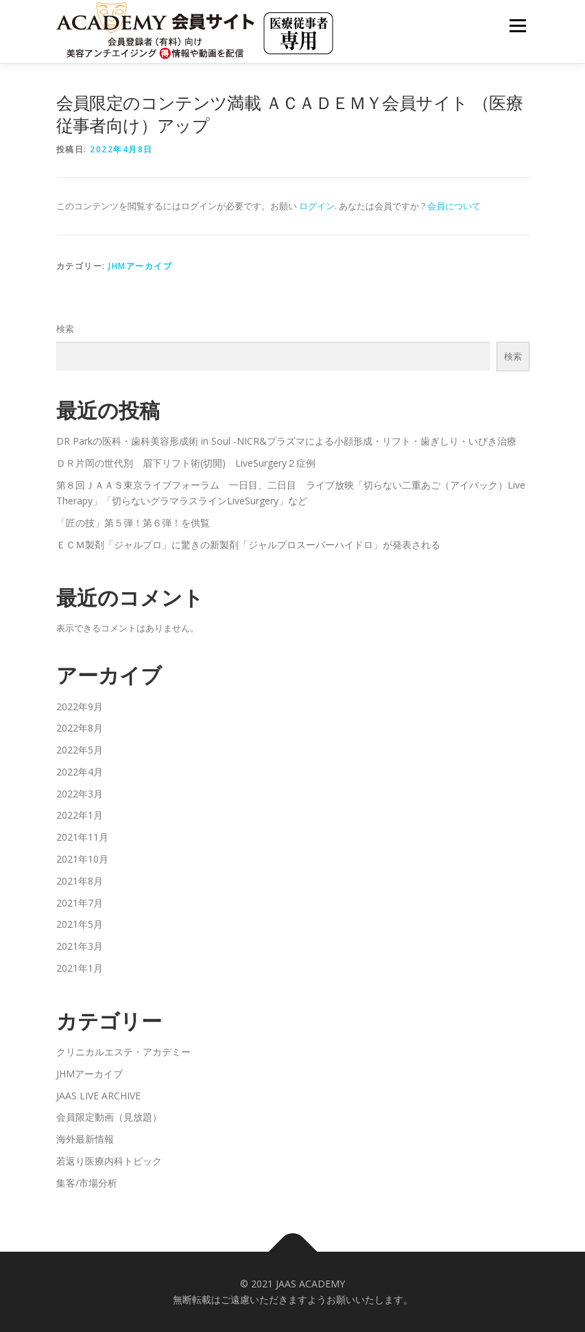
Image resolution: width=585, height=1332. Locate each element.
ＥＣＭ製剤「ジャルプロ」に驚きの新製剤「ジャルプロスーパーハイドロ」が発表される (248, 544)
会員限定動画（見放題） (109, 1116)
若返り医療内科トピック (109, 1160)
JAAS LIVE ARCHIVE (98, 1095)
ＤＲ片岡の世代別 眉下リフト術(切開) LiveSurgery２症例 (185, 462)
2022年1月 (79, 814)
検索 (65, 329)
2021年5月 (79, 924)
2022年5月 (79, 749)
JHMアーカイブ (140, 266)
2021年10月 (82, 858)
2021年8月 (79, 880)
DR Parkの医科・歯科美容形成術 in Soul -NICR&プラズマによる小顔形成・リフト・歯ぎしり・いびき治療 (286, 440)
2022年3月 (79, 793)
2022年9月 (79, 706)
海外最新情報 (85, 1138)
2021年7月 (79, 902)
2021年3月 (79, 946)
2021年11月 (82, 836)
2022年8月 (79, 727)
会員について (454, 206)
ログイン (317, 206)
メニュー (517, 25)
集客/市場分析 (86, 1182)
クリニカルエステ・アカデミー (123, 1051)
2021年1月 (79, 967)
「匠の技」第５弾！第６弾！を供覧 (133, 522)
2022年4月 (79, 771)
